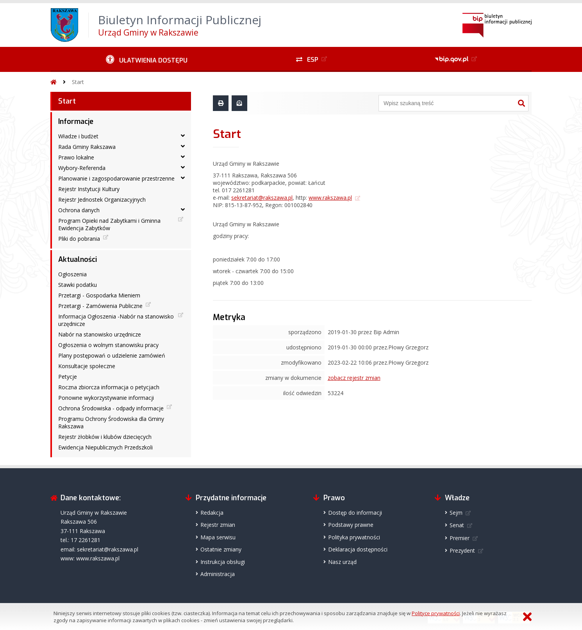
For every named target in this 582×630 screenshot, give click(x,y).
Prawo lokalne (76, 157)
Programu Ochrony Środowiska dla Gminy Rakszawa (111, 422)
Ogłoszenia (72, 274)
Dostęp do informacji (355, 512)
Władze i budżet (78, 136)
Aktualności (77, 259)
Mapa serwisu (218, 537)
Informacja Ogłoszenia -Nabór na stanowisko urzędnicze (116, 320)
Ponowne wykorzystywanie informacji (106, 397)
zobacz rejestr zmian (354, 377)
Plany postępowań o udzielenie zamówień (111, 355)
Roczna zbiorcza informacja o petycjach (108, 387)
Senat (457, 525)
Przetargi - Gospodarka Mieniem (99, 295)
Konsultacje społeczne (86, 366)
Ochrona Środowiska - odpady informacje (111, 408)
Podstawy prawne (350, 524)
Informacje (75, 121)
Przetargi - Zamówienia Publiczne (100, 306)
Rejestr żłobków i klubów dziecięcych (105, 436)
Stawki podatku (77, 284)
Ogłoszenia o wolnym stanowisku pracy (108, 345)
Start (78, 82)
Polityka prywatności (354, 537)
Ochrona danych (79, 210)
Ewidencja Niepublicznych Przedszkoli (105, 447)
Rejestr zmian (217, 524)
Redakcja (211, 512)
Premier (460, 538)
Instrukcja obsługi (222, 562)
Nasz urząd (342, 562)
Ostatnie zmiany (220, 549)
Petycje (67, 376)
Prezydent (462, 550)
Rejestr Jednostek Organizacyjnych (102, 199)
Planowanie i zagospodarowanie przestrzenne (116, 178)
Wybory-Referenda (81, 168)
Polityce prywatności (436, 613)
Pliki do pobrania (79, 238)
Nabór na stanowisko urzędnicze (99, 334)
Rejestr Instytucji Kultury (89, 189)
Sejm (456, 512)
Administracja (217, 574)
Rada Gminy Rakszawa (87, 146)
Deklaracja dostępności (357, 549)
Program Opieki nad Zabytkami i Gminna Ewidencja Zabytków (109, 224)
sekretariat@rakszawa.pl (262, 197)
